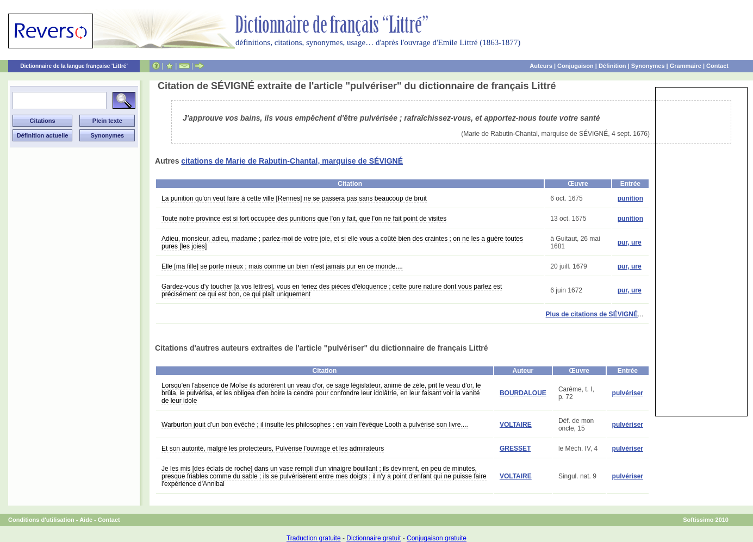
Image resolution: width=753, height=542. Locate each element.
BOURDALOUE (523, 393)
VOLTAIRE (516, 424)
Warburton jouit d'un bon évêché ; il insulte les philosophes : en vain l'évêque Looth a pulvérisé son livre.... (314, 424)
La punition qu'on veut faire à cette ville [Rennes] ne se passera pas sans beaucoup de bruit (294, 198)
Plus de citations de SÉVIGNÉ (592, 314)
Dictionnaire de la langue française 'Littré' (74, 66)
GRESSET (515, 448)
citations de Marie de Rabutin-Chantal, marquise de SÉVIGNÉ (292, 161)
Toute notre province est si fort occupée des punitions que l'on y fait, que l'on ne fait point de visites (303, 218)
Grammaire (685, 66)
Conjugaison (575, 66)
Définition (612, 66)
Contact (717, 66)
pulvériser (627, 393)
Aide (85, 519)
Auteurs (541, 66)
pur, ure (630, 242)
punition (630, 198)
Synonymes (648, 66)
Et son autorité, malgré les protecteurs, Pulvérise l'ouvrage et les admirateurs (272, 448)
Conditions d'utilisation (41, 519)
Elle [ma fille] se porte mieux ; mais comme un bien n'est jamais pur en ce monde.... (282, 266)
